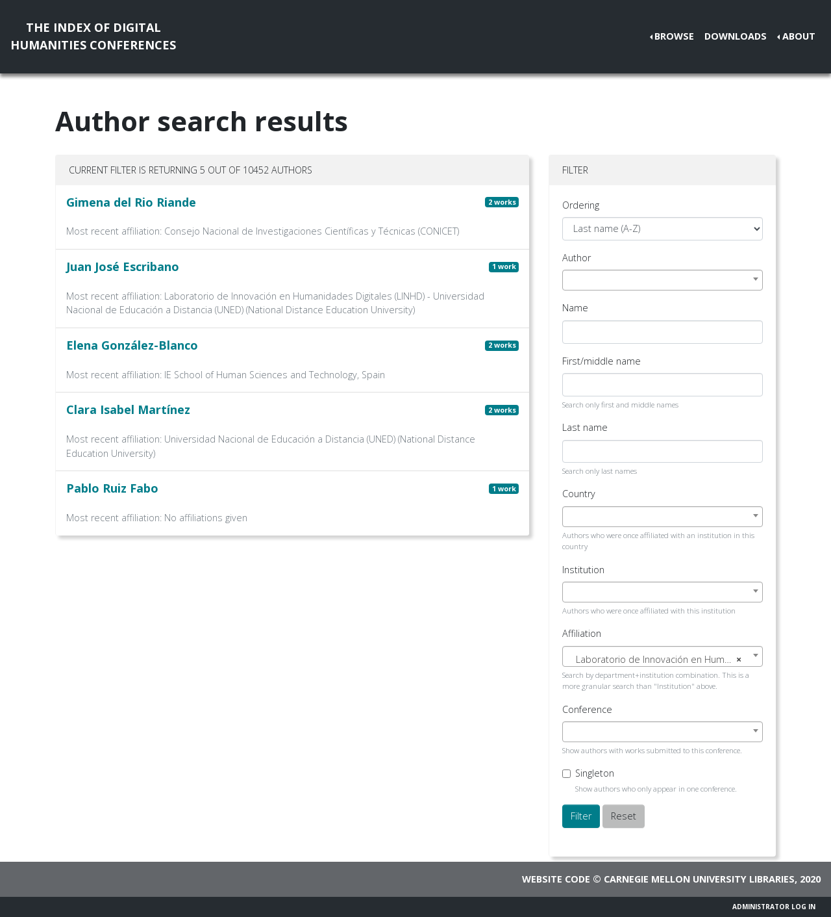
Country (578, 493)
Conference (587, 709)
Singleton (594, 773)
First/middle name (601, 361)
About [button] (798, 36)
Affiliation (581, 633)
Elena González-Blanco (132, 345)
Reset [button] (623, 816)
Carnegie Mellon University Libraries (699, 879)
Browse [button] (674, 36)
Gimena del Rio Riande (131, 202)
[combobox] (662, 280)
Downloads (735, 36)
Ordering (580, 205)
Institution (583, 569)
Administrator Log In (773, 906)
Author (576, 258)
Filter (581, 816)
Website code (556, 879)
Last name (585, 427)
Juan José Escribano (122, 266)
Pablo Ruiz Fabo (112, 488)
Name (575, 308)
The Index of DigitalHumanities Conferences (93, 36)
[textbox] (662, 660)
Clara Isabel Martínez (128, 409)
